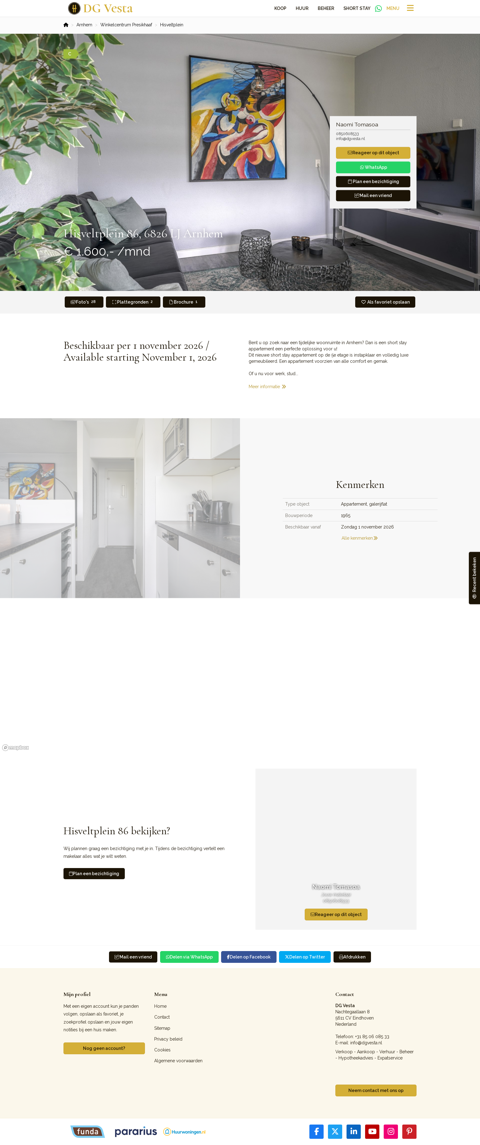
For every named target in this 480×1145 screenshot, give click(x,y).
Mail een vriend (373, 195)
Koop (280, 8)
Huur (302, 8)
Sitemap (162, 1028)
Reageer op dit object (336, 914)
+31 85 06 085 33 (372, 1036)
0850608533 (347, 134)
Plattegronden (133, 302)
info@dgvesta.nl (350, 138)
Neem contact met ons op (376, 1090)
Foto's (84, 302)
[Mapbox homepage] (15, 747)
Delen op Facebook (249, 956)
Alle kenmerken (360, 538)
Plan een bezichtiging (94, 873)
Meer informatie (268, 386)
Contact (162, 1017)
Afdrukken (352, 956)
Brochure (184, 302)
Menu (392, 8)
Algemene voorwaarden (178, 1060)
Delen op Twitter (305, 956)
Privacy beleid (168, 1039)
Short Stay (356, 8)
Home (160, 1006)
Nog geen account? (104, 1048)
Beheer (326, 8)
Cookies (162, 1049)
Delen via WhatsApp (189, 956)
